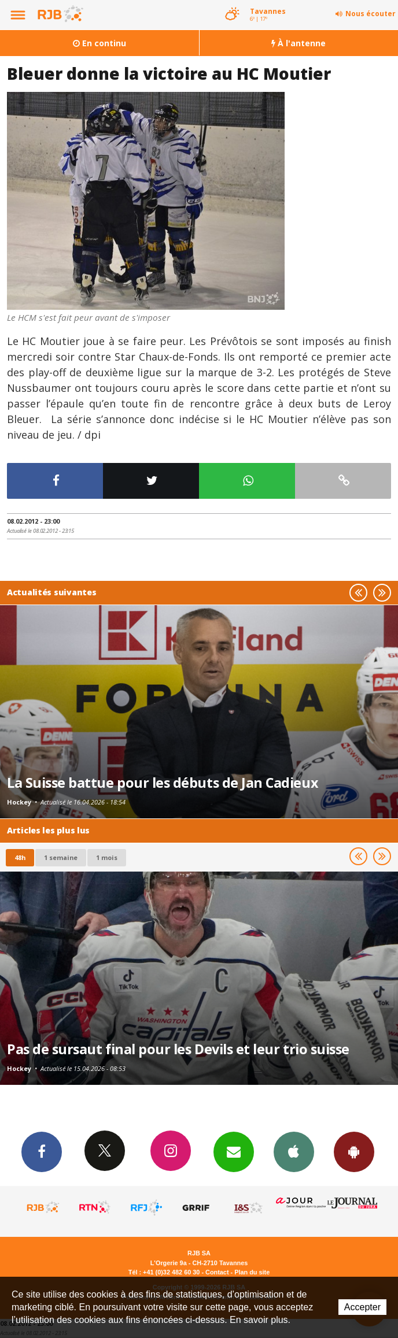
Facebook (41, 1151)
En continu (99, 43)
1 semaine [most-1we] (61, 857)
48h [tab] (19, 857)
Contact (217, 1272)
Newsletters (233, 1151)
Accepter (362, 1307)
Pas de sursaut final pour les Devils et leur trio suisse (178, 1049)
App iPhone (294, 1151)
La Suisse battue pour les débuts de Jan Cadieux (162, 782)
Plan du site (252, 1272)
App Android (354, 1151)
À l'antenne (298, 43)
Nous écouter (370, 13)
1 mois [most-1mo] (106, 857)
